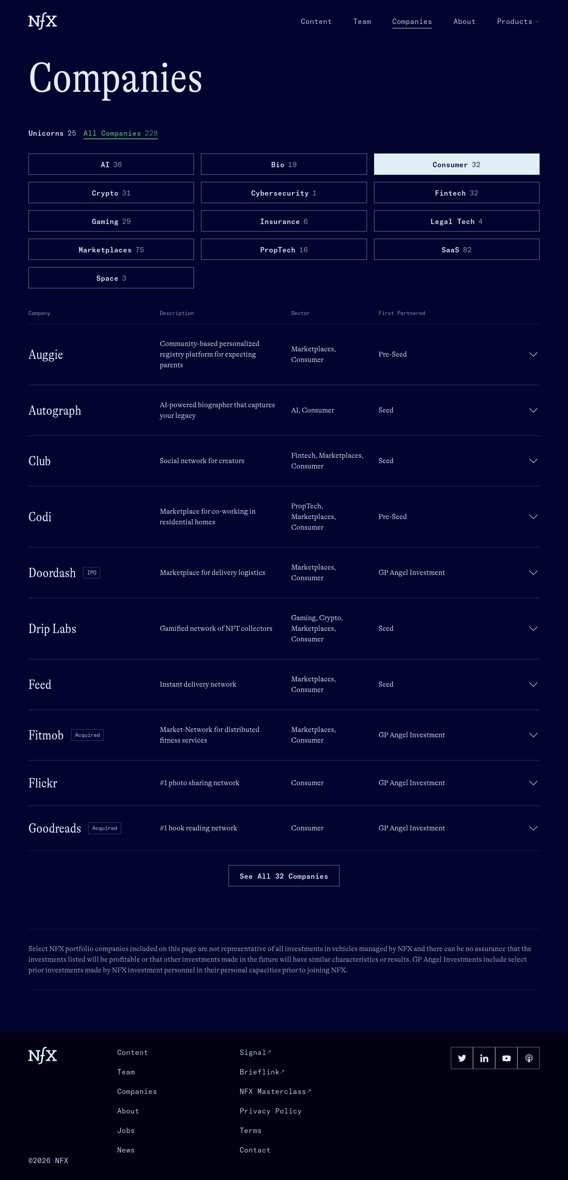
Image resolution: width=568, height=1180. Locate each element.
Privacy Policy (271, 1110)
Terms (251, 1130)
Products (518, 21)
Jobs (126, 1130)
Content (316, 21)
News (126, 1149)
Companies (412, 22)
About (465, 21)
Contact (255, 1149)
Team (362, 21)
